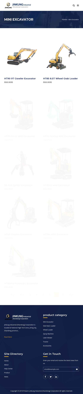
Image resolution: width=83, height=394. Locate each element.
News (6, 377)
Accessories (47, 346)
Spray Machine (48, 334)
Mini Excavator (48, 322)
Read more (8, 83)
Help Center (8, 369)
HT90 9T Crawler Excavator (20, 80)
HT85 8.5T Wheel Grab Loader (60, 80)
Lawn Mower (47, 338)
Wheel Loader (48, 330)
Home (64, 19)
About (6, 365)
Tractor (45, 342)
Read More (8, 337)
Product (7, 373)
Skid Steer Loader (49, 326)
